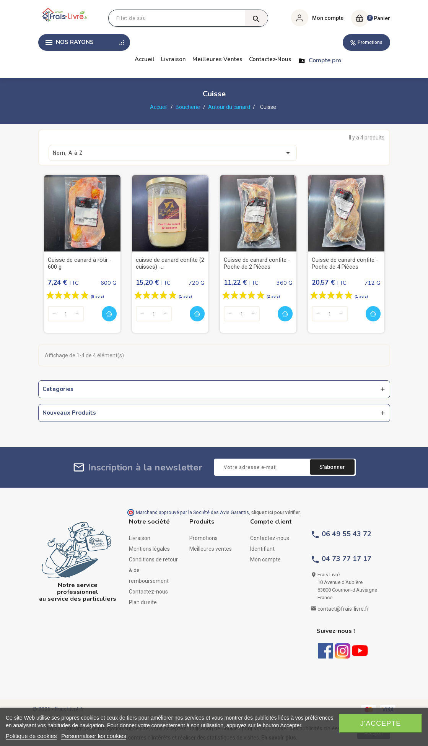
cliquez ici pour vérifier (275, 512)
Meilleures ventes (217, 59)
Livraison (173, 59)
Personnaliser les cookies (93, 736)
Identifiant (262, 549)
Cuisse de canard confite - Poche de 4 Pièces (345, 263)
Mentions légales (149, 549)
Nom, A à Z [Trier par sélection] (173, 152)
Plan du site (143, 602)
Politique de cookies (31, 736)
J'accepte (380, 723)
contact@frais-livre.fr (343, 609)
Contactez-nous (270, 59)
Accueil (145, 59)
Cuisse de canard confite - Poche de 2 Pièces (257, 263)
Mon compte (265, 559)
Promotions (370, 42)
